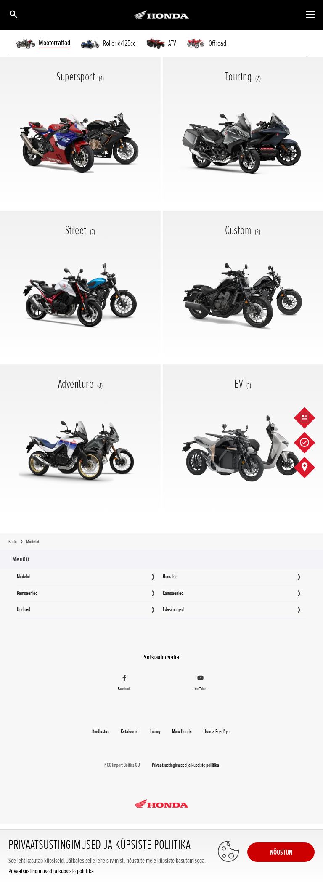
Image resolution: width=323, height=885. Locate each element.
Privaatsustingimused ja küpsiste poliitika (51, 871)
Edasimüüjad (173, 609)
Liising (155, 731)
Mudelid (23, 576)
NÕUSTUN (281, 852)
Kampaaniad (27, 593)
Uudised (23, 609)
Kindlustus (100, 731)
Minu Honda (182, 731)
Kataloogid (129, 731)
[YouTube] (200, 684)
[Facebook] (124, 684)
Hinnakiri (170, 576)
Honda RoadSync (217, 731)
